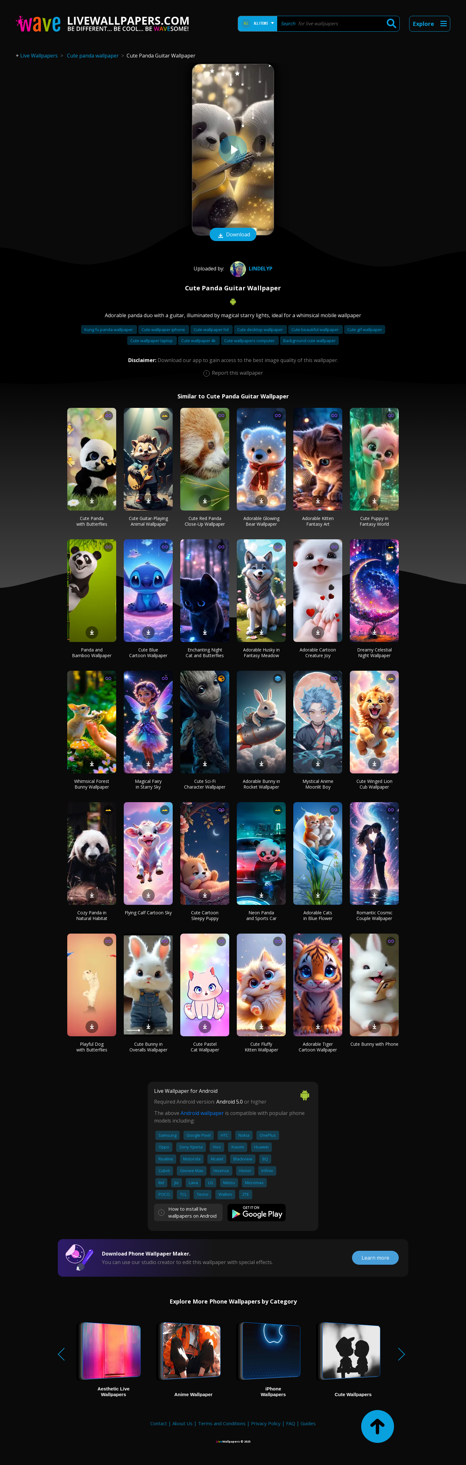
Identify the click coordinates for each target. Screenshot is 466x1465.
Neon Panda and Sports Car (261, 915)
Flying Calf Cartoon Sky (148, 913)
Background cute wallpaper (309, 340)
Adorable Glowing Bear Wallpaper (261, 521)
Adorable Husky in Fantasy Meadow (261, 652)
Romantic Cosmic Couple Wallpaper (374, 915)
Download (233, 235)
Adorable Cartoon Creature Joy (318, 652)
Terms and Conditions (222, 1423)
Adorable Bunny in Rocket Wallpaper (261, 784)
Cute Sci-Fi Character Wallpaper (204, 784)
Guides (308, 1423)
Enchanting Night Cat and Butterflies (205, 652)
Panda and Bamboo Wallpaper (91, 652)
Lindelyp (250, 268)
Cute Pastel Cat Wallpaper (205, 1047)
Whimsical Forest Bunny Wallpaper (91, 784)
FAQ (290, 1423)
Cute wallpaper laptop (152, 340)
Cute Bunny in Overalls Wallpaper (148, 1047)
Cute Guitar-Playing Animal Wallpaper (148, 521)
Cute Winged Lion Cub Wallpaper (374, 784)
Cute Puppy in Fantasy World (374, 521)
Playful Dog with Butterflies (91, 1047)
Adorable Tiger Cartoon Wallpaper (318, 1047)
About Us (182, 1423)
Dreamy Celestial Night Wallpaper (374, 652)
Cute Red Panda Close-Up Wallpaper (205, 521)
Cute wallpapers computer (250, 340)
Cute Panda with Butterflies (91, 521)
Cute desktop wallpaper (260, 329)
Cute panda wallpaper (93, 55)
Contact (158, 1423)
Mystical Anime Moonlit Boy (317, 784)
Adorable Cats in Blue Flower (317, 915)
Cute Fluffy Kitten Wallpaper (261, 1047)
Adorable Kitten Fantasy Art (318, 521)
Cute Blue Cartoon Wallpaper (148, 652)
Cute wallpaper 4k (199, 340)
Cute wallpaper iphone (163, 329)
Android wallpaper (202, 1113)
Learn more (375, 1257)
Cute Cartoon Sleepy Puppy (204, 915)
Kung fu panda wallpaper (109, 329)
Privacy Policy (266, 1423)
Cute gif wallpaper (364, 329)
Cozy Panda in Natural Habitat (91, 915)
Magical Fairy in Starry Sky (148, 784)
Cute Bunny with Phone (374, 1044)
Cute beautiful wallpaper (315, 329)
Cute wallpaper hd (212, 329)
